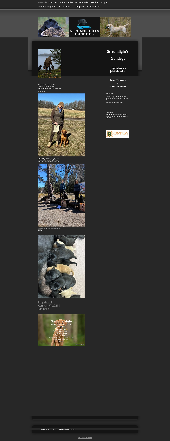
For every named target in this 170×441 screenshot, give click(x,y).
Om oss (53, 2)
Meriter (94, 2)
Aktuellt (67, 6)
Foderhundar (82, 2)
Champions (79, 6)
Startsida (42, 2)
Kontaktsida (93, 6)
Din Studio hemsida (85, 438)
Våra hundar (66, 2)
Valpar (104, 2)
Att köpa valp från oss (49, 6)
